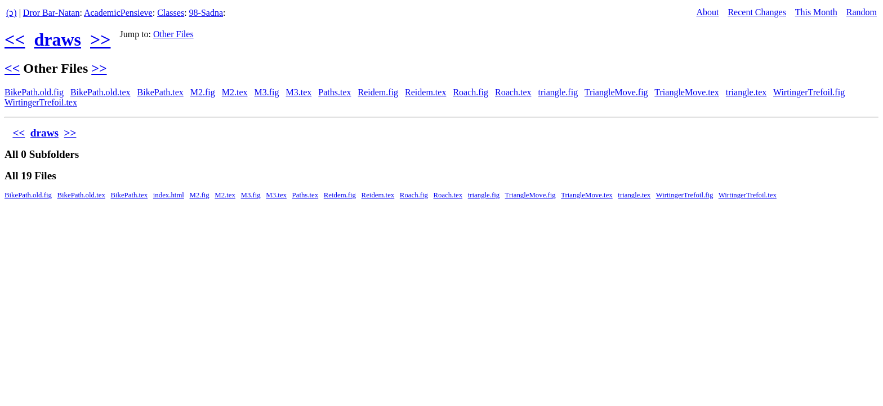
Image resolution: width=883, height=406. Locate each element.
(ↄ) (11, 12)
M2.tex (235, 92)
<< (15, 39)
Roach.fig (470, 92)
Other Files (173, 34)
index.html (168, 195)
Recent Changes (757, 12)
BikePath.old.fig (34, 92)
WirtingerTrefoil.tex (41, 102)
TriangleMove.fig (616, 92)
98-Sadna (206, 12)
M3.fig (267, 92)
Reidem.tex (425, 92)
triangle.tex (746, 92)
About (707, 12)
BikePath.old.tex (100, 92)
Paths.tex (334, 92)
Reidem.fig (378, 92)
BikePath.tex (160, 92)
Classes (170, 12)
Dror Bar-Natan (51, 12)
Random (861, 12)
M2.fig (202, 92)
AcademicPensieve (118, 12)
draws (57, 39)
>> (100, 39)
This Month (816, 12)
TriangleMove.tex (686, 92)
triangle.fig (558, 92)
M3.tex (299, 92)
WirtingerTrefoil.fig (809, 92)
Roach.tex (513, 92)
